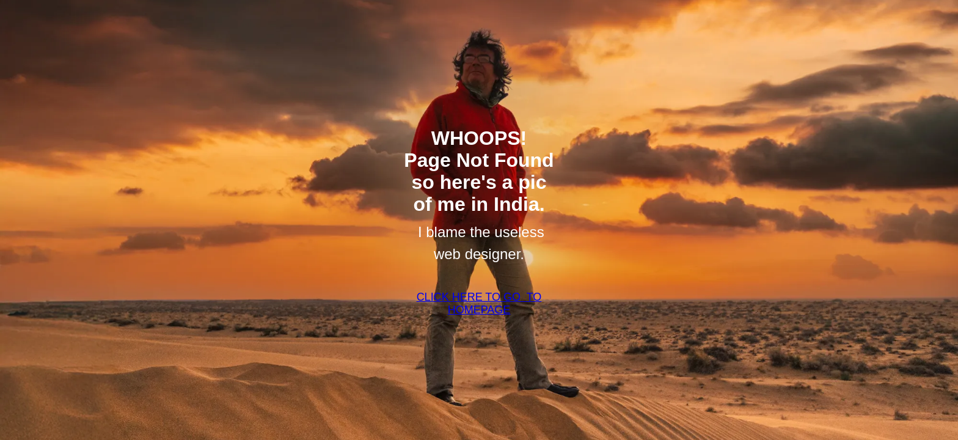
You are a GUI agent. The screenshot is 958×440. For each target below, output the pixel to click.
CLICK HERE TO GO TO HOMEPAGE (479, 303)
